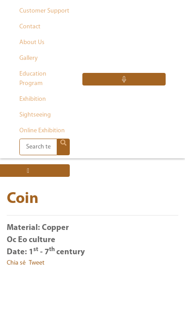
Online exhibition (42, 130)
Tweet (37, 263)
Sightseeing (35, 115)
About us (32, 42)
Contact (30, 26)
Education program (32, 79)
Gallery (28, 58)
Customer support (44, 11)
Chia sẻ (16, 263)
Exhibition (32, 99)
